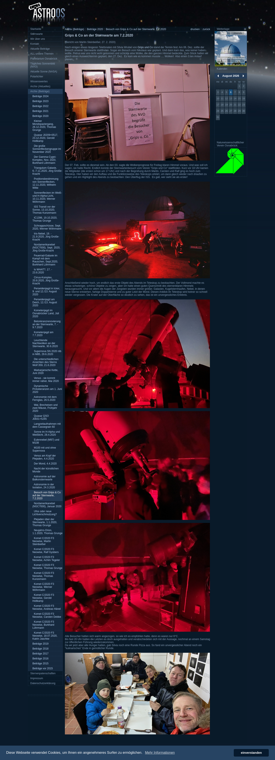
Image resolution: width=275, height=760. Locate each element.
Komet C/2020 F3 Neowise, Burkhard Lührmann (43, 624)
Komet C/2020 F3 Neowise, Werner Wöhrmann (43, 586)
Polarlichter (36, 76)
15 (239, 98)
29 (239, 111)
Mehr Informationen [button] (160, 752)
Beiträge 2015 (40, 663)
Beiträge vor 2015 (42, 668)
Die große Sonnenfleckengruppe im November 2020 (46, 148)
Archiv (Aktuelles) (40, 86)
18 (222, 104)
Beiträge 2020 (40, 116)
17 (218, 104)
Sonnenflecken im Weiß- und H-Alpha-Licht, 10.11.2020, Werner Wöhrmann (47, 197)
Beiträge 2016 (40, 658)
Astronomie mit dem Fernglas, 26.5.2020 (44, 398)
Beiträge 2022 (40, 106)
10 (218, 98)
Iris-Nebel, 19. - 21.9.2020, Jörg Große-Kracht (45, 236)
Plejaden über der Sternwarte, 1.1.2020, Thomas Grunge (44, 522)
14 (235, 98)
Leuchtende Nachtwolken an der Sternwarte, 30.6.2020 (45, 343)
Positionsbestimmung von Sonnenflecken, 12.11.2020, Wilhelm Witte (45, 183)
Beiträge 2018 (40, 648)
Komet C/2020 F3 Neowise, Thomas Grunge (47, 567)
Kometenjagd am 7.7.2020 (42, 334)
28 (235, 111)
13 (230, 98)
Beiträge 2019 (40, 643)
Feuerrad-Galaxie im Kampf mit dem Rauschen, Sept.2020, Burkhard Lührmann (45, 260)
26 (226, 111)
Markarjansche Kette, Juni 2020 (45, 372)
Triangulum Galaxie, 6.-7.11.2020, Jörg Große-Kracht (47, 170)
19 (226, 104)
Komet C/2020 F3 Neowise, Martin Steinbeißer (43, 541)
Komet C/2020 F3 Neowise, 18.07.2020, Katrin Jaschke (44, 635)
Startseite (35, 29)
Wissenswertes (39, 81)
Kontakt (34, 43)
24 (218, 111)
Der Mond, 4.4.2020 (44, 463)
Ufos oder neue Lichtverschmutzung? (44, 513)
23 (243, 104)
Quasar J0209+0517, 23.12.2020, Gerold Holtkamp (45, 137)
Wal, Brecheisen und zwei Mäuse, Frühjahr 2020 (45, 407)
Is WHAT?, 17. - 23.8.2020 (42, 271)
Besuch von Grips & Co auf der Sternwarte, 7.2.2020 (46, 495)
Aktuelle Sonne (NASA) (43, 71)
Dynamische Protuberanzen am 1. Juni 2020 (47, 389)
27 (230, 111)
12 (226, 98)
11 (222, 98)
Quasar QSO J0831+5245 (40, 417)
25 (222, 111)
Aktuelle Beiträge (40, 48)
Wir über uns (37, 38)
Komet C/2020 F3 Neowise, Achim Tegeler (46, 559)
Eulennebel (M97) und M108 (45, 441)
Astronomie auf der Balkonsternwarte (43, 478)
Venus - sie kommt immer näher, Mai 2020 (45, 380)
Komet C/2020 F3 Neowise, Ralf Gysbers (45, 551)
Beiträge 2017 (40, 653)
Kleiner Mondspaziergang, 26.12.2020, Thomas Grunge (44, 126)
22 (239, 104)
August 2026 (230, 75)
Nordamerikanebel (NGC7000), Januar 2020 (46, 505)
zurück (206, 29)
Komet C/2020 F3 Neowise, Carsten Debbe (46, 615)
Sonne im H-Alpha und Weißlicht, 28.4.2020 (46, 433)
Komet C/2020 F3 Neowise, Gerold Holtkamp (43, 597)
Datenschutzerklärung (42, 683)
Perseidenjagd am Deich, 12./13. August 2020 (44, 302)
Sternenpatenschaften (42, 673)
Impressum (36, 678)
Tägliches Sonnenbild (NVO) (42, 65)
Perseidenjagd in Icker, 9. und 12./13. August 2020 (46, 291)
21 (235, 104)
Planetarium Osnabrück (43, 58)
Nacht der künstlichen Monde (45, 470)
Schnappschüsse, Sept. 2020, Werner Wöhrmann (46, 227)
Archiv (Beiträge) (39, 91)
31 (218, 117)
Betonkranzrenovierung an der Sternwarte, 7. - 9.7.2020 (46, 324)
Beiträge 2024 (40, 96)
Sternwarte (36, 33)
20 (230, 104)
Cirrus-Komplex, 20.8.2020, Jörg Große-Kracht (45, 280)
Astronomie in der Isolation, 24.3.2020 (43, 486)
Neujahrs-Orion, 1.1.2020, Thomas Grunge (47, 532)
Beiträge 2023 (40, 101)
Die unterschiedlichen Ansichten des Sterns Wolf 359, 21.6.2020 (45, 362)
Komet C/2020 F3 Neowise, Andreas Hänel (46, 607)
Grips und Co (145, 47)
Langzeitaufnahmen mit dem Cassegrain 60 (46, 425)
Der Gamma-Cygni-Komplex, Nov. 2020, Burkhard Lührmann (44, 159)
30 (243, 111)
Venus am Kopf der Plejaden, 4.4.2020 (44, 457)
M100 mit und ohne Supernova (44, 449)
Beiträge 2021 (40, 111)
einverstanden (251, 752)
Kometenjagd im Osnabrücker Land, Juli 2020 (45, 313)
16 (243, 98)
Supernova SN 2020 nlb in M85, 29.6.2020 (46, 353)
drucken (195, 29)
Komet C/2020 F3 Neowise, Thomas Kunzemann (43, 576)
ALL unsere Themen (41, 53)
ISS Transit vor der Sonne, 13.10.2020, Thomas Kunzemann (44, 209)
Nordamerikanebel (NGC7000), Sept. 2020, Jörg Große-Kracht (46, 247)
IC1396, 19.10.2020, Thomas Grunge (44, 219)
